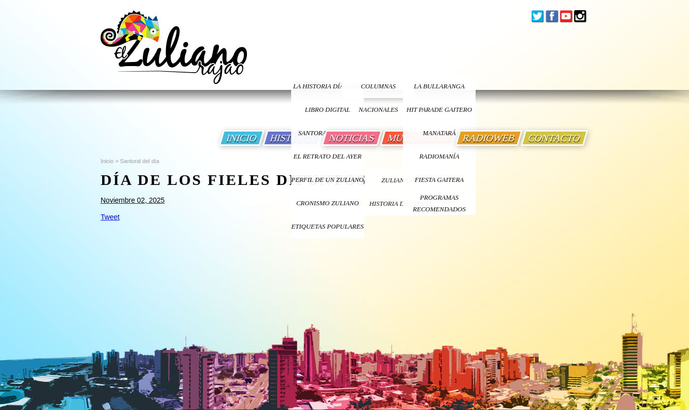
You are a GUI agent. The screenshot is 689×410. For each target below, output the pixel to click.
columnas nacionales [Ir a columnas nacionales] (378, 90)
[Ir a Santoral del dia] (262, 200)
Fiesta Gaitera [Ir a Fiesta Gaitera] (439, 179)
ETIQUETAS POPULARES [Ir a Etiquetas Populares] (327, 226)
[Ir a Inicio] (174, 55)
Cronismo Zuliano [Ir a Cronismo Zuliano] (327, 203)
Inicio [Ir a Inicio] (107, 161)
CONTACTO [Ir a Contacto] (554, 138)
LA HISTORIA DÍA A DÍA (327, 86)
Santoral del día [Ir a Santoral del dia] (139, 161)
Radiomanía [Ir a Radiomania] (439, 156)
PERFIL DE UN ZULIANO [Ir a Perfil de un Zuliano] (327, 179)
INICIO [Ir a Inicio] (241, 138)
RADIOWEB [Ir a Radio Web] (488, 138)
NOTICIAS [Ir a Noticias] (352, 138)
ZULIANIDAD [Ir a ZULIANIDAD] (401, 180)
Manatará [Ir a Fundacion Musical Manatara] (439, 133)
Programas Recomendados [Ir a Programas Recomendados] (439, 203)
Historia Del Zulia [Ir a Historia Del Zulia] (400, 203)
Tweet (110, 217)
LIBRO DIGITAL (327, 109)
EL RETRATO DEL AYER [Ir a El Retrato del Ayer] (327, 156)
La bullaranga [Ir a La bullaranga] (439, 86)
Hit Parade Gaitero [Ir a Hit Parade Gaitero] (439, 109)
